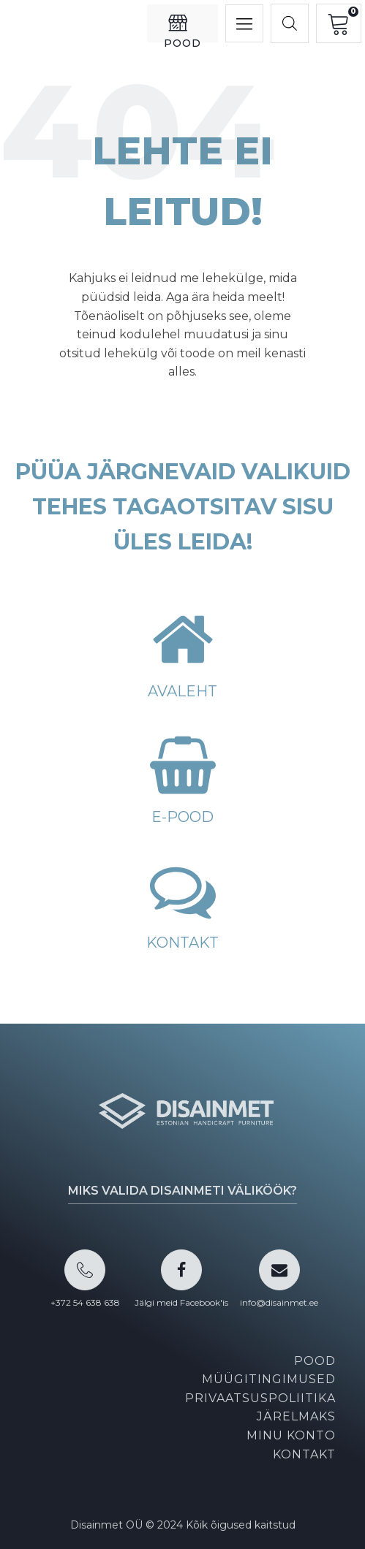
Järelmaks (296, 1416)
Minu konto (291, 1435)
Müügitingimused (269, 1379)
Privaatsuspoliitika (260, 1398)
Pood (315, 1361)
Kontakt (304, 1454)
